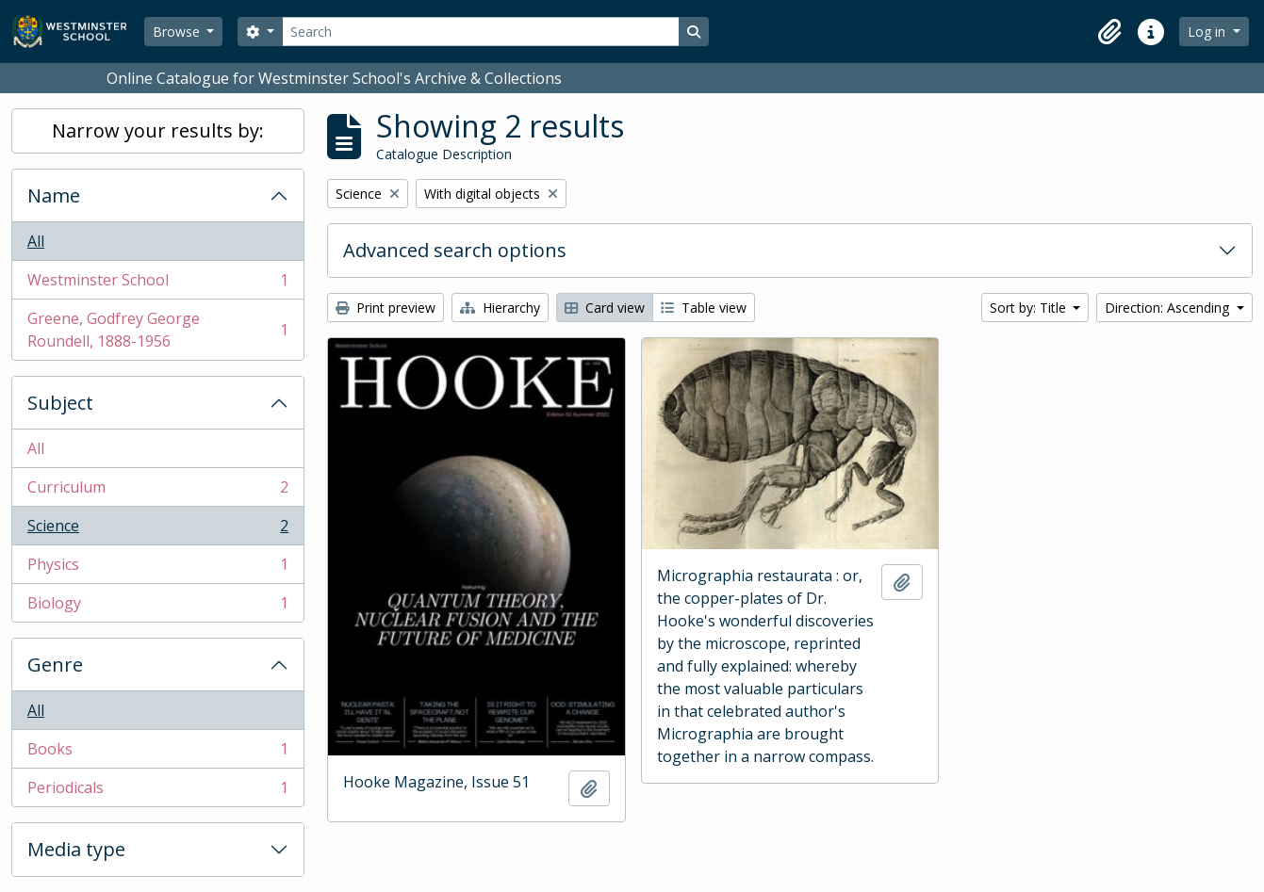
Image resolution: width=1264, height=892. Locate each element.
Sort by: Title (1030, 307)
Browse (178, 32)
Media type (76, 849)
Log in (1208, 32)
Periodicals (157, 791)
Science (157, 529)
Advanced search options (454, 250)
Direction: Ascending (1169, 307)
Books (157, 753)
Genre (55, 664)
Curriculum (157, 491)
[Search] (481, 31)
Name (53, 195)
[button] (1109, 32)
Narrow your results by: (158, 130)
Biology (157, 607)
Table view (704, 307)
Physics (157, 568)
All (35, 241)
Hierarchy (500, 307)
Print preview (385, 307)
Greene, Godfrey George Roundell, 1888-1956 (157, 329)
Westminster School (157, 284)
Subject (60, 402)
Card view (605, 307)
